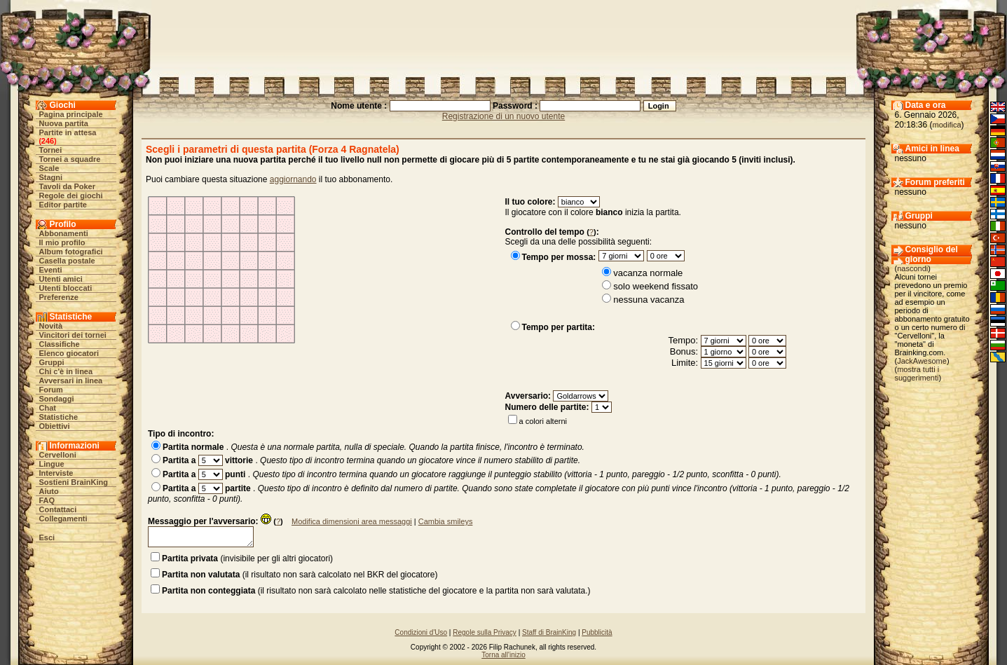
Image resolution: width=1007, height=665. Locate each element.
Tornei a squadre (70, 159)
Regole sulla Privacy (484, 632)
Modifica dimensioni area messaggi (352, 521)
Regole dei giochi (71, 195)
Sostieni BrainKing (73, 482)
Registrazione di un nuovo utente (503, 116)
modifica (947, 125)
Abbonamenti (63, 233)
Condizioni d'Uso (421, 632)
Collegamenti (63, 518)
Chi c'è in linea (66, 371)
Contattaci (58, 509)
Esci (47, 537)
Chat (47, 408)
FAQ (47, 500)
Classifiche (59, 344)
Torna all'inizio (503, 655)
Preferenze (58, 297)
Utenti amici (61, 279)
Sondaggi (56, 399)
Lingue (51, 464)
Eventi (50, 270)
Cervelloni (57, 455)
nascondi (912, 268)
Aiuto (49, 491)
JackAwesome (922, 361)
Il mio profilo (62, 242)
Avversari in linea (71, 380)
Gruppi (51, 362)
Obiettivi (54, 426)
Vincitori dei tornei (73, 335)
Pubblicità (597, 632)
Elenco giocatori (69, 353)
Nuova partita (63, 123)
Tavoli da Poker (67, 186)
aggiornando (293, 179)
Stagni (51, 177)
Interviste (56, 473)
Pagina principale (71, 114)
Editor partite (63, 204)
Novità (51, 326)
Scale (49, 168)
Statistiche (58, 417)
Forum (51, 389)
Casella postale (67, 260)
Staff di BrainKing (549, 632)
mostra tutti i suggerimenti (917, 373)
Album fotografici (71, 251)
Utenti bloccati (66, 288)
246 (47, 141)
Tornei (50, 150)
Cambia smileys (445, 521)
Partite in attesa (68, 132)
